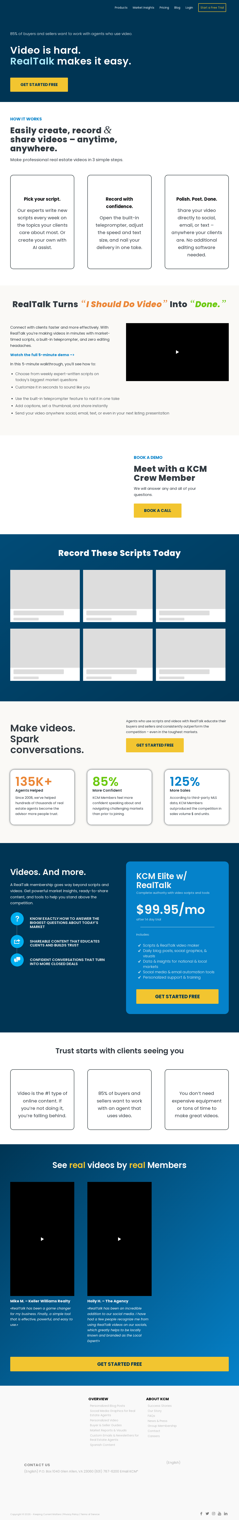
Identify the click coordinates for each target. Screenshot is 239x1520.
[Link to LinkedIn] (226, 1514)
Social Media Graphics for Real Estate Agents (112, 1413)
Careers (154, 1436)
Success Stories (160, 1406)
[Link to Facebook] (201, 1514)
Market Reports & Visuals (108, 1430)
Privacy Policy (71, 1514)
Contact (154, 1431)
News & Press (157, 1421)
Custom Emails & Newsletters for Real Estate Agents (114, 1437)
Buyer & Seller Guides (106, 1425)
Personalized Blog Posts (107, 1406)
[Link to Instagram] (213, 1514)
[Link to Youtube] (219, 1514)
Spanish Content (102, 1445)
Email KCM (128, 1471)
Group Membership (162, 1426)
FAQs (151, 1416)
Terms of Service (89, 1514)
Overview (98, 1398)
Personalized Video (104, 1420)
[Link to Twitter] (207, 1514)
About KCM (157, 1398)
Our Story (155, 1411)
